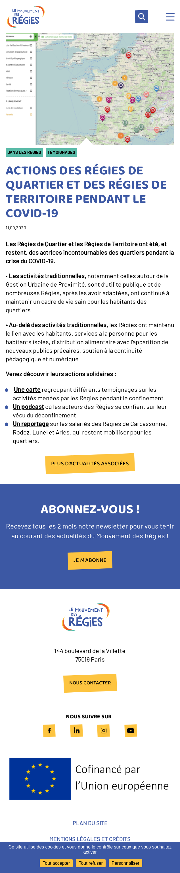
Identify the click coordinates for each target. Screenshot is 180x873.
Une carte (27, 389)
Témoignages (61, 152)
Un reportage (31, 423)
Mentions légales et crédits (90, 838)
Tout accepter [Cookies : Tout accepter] (56, 863)
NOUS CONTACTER (90, 683)
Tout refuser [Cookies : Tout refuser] (90, 863)
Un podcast (28, 406)
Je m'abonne (90, 560)
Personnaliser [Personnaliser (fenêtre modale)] (125, 863)
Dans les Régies (24, 152)
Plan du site (90, 822)
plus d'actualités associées (90, 463)
